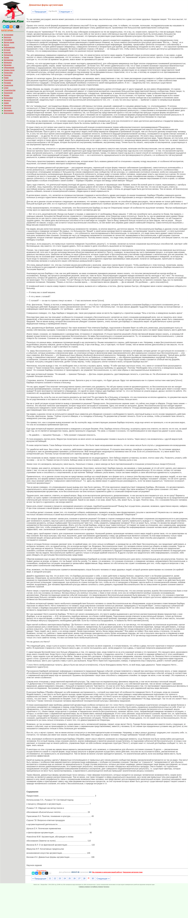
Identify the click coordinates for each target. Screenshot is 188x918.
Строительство (9, 90)
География (8, 40)
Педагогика (8, 73)
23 (60, 878)
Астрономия (8, 35)
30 (93, 878)
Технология (8, 93)
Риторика (7, 83)
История (7, 50)
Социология (8, 85)
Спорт (6, 88)
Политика (7, 75)
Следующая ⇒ (65, 12)
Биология (7, 37)
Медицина (8, 62)
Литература (8, 55)
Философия (8, 98)
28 (84, 878)
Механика (7, 65)
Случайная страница (96, 886)
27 (79, 878)
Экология (7, 108)
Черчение (7, 105)
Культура (7, 52)
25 (69, 878)
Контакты (106, 886)
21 (50, 878)
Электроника (9, 113)
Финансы (7, 100)
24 (65, 878)
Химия (6, 103)
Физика (6, 95)
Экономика (8, 110)
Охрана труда (9, 70)
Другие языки (9, 42)
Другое (6, 45)
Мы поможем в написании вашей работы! (107, 872)
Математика (8, 60)
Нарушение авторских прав (132, 872)
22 (55, 878)
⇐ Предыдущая (39, 12)
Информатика (9, 47)
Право (6, 78)
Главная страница (84, 886)
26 (74, 878)
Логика (6, 57)
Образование (9, 68)
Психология (8, 80)
